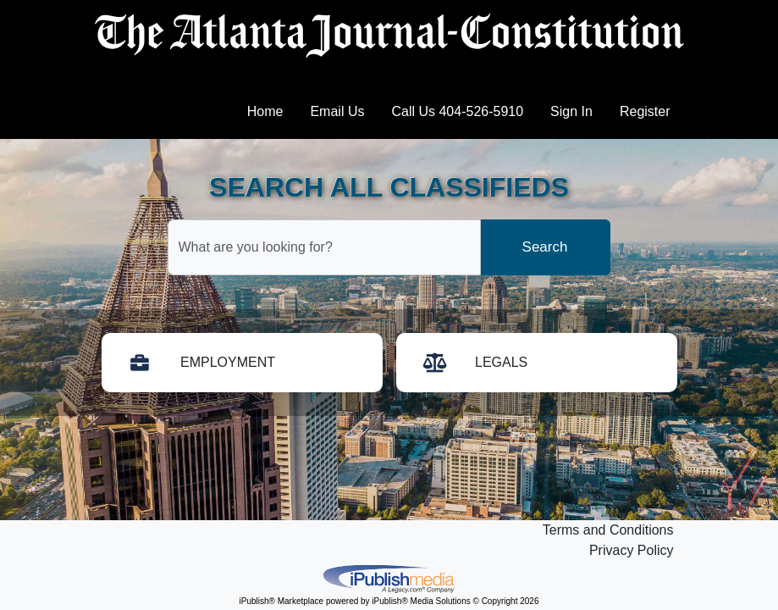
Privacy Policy (631, 550)
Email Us (337, 111)
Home (265, 111)
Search (545, 247)
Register (645, 111)
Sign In (571, 111)
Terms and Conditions (608, 530)
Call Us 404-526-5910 (457, 111)
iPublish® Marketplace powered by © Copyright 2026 (389, 578)
